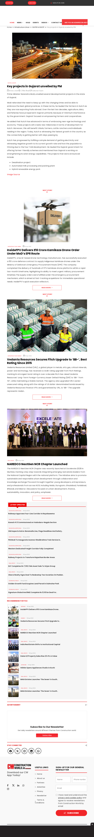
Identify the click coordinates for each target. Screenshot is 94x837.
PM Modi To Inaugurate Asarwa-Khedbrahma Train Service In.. (34, 540)
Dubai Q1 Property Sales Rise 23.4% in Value (38, 656)
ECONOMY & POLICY (14, 580)
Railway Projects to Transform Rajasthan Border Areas (31, 557)
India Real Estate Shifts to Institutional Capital (40, 644)
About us (41, 778)
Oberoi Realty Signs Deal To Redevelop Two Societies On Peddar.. (36, 575)
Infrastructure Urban (14, 246)
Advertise (9, 3)
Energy (23, 618)
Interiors (23, 665)
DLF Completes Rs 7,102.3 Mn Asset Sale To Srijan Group (31, 566)
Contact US (56, 22)
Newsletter (41, 795)
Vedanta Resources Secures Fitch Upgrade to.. (40, 621)
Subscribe (31, 3)
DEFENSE (23, 606)
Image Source (13, 174)
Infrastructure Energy (15, 356)
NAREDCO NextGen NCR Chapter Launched (38, 633)
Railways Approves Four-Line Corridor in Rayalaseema (31, 513)
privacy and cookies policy (70, 797)
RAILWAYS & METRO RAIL (15, 510)
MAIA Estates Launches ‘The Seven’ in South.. (39, 679)
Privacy (40, 791)
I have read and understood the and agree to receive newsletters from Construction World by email (72, 800)
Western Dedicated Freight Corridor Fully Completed (30, 548)
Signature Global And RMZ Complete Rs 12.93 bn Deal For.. (32, 592)
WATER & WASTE (12, 83)
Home (12, 22)
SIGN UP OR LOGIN (57, 3)
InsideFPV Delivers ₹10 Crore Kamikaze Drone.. (39, 609)
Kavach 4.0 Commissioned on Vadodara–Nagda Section (32, 522)
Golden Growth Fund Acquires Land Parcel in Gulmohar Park (33, 583)
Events (36, 22)
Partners (40, 782)
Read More (47, 288)
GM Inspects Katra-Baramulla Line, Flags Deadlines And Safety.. (35, 531)
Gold (28, 22)
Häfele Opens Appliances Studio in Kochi (37, 668)
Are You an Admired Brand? (76, 22)
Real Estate (11, 460)
